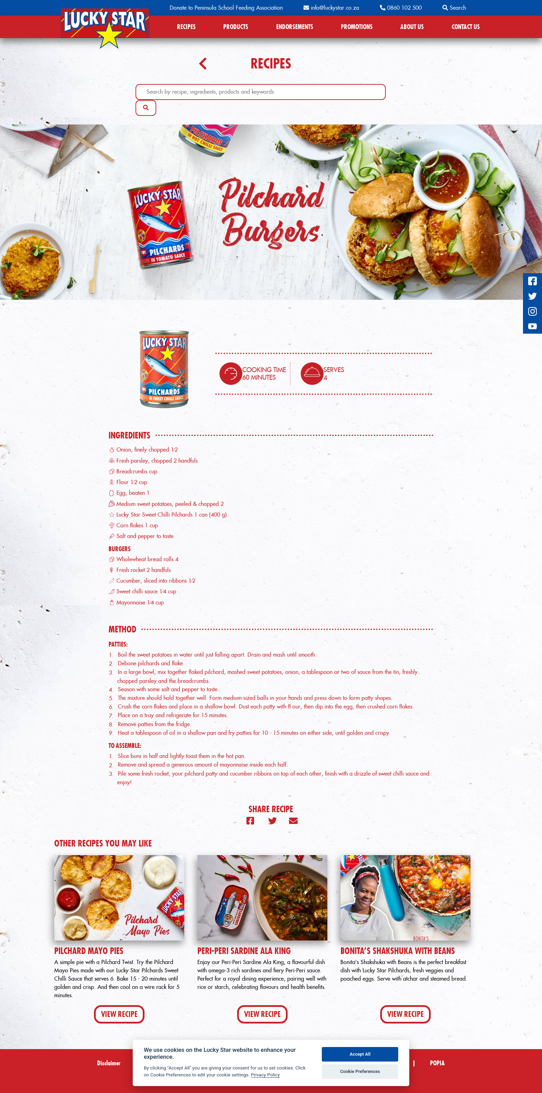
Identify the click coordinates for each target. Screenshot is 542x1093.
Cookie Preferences (360, 1071)
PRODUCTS (235, 27)
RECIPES (186, 27)
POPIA (437, 1063)
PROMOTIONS (357, 27)
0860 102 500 (401, 7)
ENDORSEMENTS (294, 27)
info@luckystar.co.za (331, 7)
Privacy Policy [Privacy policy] (265, 1074)
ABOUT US (412, 27)
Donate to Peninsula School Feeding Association (226, 7)
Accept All (360, 1054)
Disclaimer (109, 1063)
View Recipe (119, 1014)
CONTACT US (466, 27)
